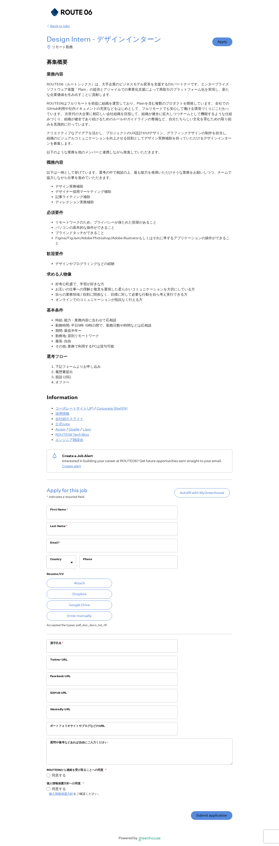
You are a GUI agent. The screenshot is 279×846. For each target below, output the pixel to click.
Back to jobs (58, 26)
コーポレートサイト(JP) (74, 408)
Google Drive (79, 605)
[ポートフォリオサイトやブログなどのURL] (112, 731)
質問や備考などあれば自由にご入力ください (78, 742)
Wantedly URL (60, 709)
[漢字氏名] (112, 649)
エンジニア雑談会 (69, 440)
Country (55, 559)
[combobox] (50, 564)
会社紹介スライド (69, 419)
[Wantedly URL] (112, 715)
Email (55, 542)
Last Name (59, 526)
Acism (60, 429)
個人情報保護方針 (61, 794)
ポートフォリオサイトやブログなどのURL (77, 726)
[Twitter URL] (112, 665)
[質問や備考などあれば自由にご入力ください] (139, 755)
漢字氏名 (56, 643)
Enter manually (79, 616)
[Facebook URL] (112, 682)
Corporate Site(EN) (112, 408)
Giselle (74, 429)
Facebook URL (60, 676)
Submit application (211, 815)
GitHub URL (58, 693)
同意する (59, 775)
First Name (59, 509)
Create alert (71, 466)
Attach (79, 583)
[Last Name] (112, 532)
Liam (87, 429)
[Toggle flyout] (71, 562)
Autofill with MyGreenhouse (202, 493)
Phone (87, 559)
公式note (62, 424)
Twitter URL (59, 659)
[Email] (112, 548)
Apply (222, 42)
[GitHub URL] (112, 698)
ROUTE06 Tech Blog (72, 434)
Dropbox (79, 594)
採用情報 (62, 414)
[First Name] (112, 515)
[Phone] (128, 565)
